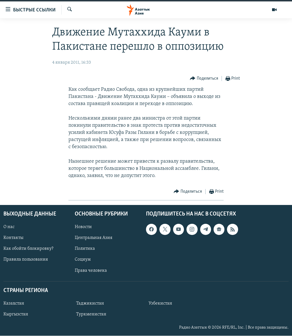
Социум (83, 259)
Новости (83, 227)
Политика (85, 249)
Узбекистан (160, 303)
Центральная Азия (93, 238)
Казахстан (13, 303)
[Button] (204, 79)
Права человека (91, 270)
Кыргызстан (15, 314)
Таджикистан (90, 303)
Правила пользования (25, 259)
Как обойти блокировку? (28, 249)
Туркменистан (91, 314)
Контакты (13, 238)
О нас (9, 227)
